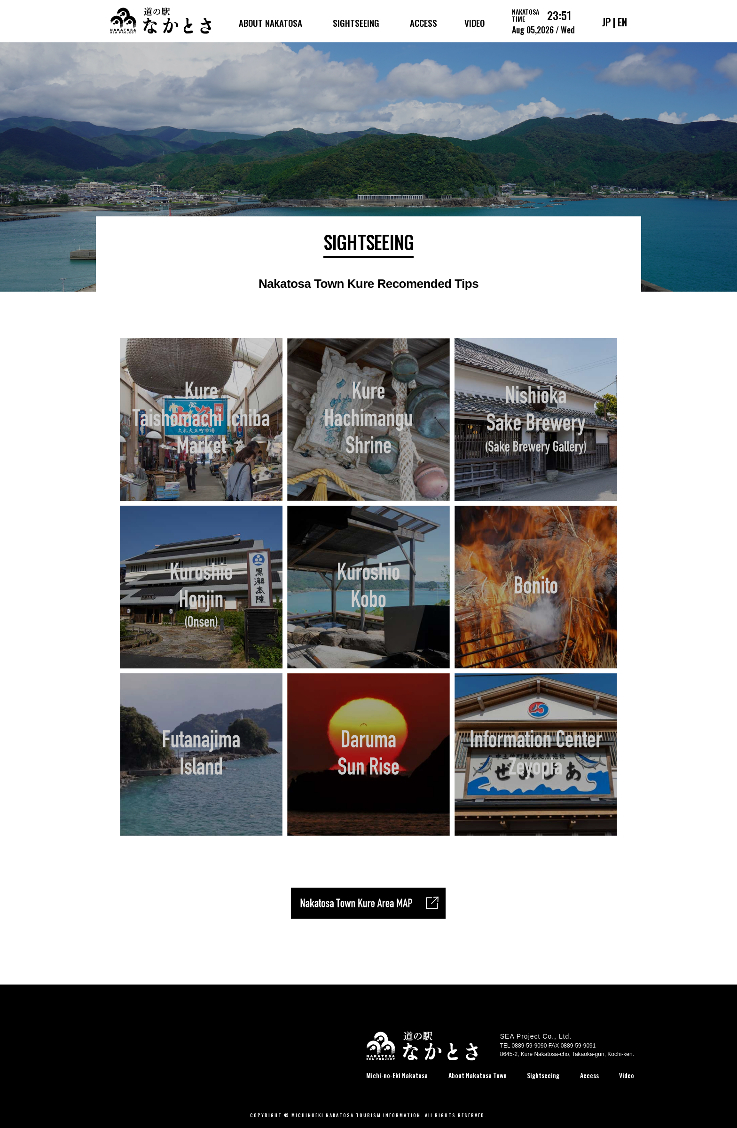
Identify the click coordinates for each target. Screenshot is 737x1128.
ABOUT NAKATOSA (270, 22)
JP (606, 21)
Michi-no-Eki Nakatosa (397, 1075)
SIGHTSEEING (356, 22)
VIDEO (474, 22)
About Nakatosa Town (477, 1075)
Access (589, 1075)
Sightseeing (543, 1075)
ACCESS (423, 22)
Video (626, 1075)
